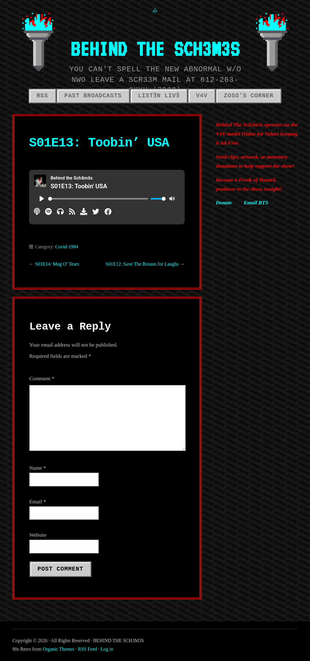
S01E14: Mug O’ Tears (57, 264)
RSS (42, 95)
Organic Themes (58, 649)
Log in (107, 649)
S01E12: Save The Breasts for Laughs (142, 264)
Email (37, 501)
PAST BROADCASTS (93, 95)
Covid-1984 (66, 246)
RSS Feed (87, 649)
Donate (224, 203)
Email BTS (256, 203)
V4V (201, 95)
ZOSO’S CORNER (248, 95)
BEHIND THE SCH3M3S (155, 48)
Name (37, 468)
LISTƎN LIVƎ (159, 95)
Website (37, 535)
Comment (41, 378)
